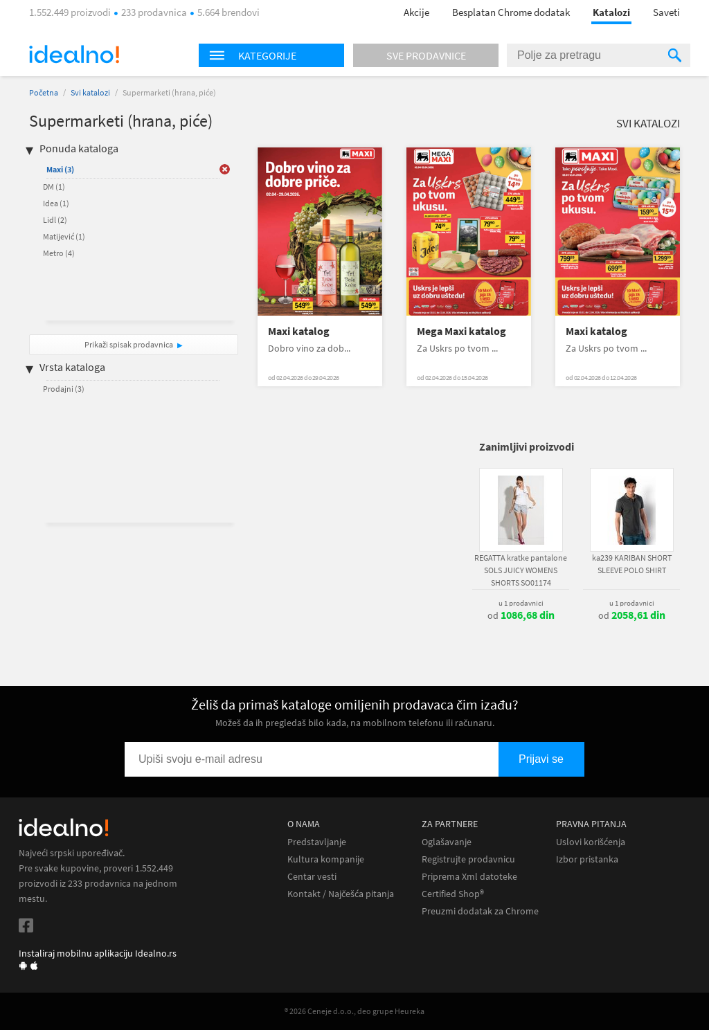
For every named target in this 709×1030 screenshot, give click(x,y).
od (521, 615)
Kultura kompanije (325, 859)
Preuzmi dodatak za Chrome (480, 911)
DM (54, 186)
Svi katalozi (90, 92)
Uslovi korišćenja (590, 842)
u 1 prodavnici (521, 603)
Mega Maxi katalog (461, 331)
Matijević (64, 236)
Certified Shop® (453, 894)
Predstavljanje (316, 842)
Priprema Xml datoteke (469, 877)
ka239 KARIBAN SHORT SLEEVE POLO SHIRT (632, 563)
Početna (43, 92)
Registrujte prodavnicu (468, 859)
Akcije (416, 12)
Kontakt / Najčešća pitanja (340, 894)
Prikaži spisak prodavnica (128, 344)
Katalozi (611, 12)
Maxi (60, 169)
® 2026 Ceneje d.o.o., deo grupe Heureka (354, 1011)
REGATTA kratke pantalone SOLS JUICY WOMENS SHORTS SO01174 (520, 570)
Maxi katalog (299, 331)
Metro (59, 253)
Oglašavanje (447, 842)
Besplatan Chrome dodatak (511, 12)
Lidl (55, 220)
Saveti (666, 12)
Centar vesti (311, 877)
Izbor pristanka (587, 859)
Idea (56, 203)
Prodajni (63, 388)
